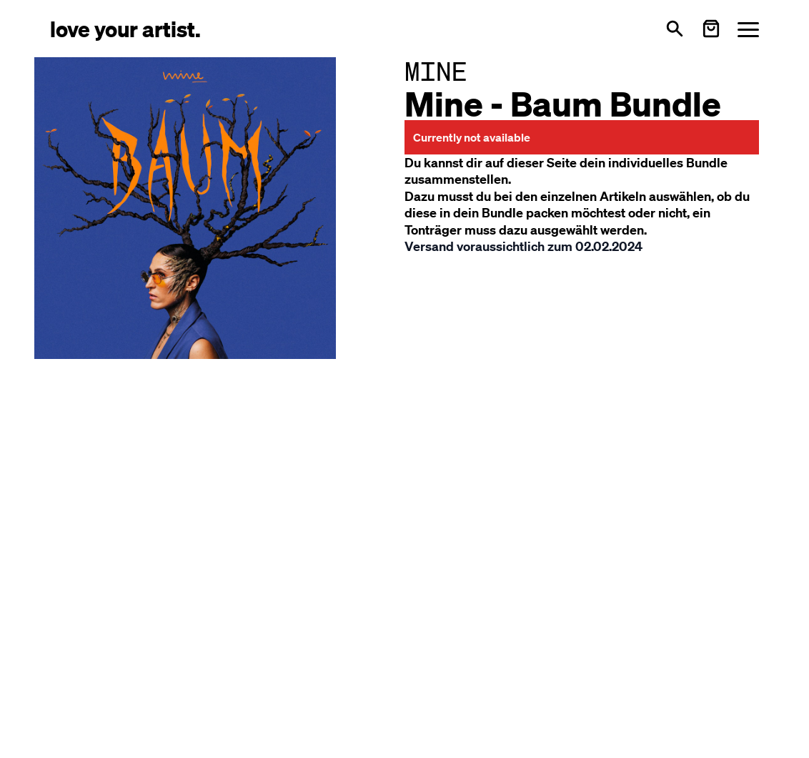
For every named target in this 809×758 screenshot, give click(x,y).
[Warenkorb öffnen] (711, 28)
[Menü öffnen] (748, 28)
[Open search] (675, 29)
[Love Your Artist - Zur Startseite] (125, 28)
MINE (435, 71)
